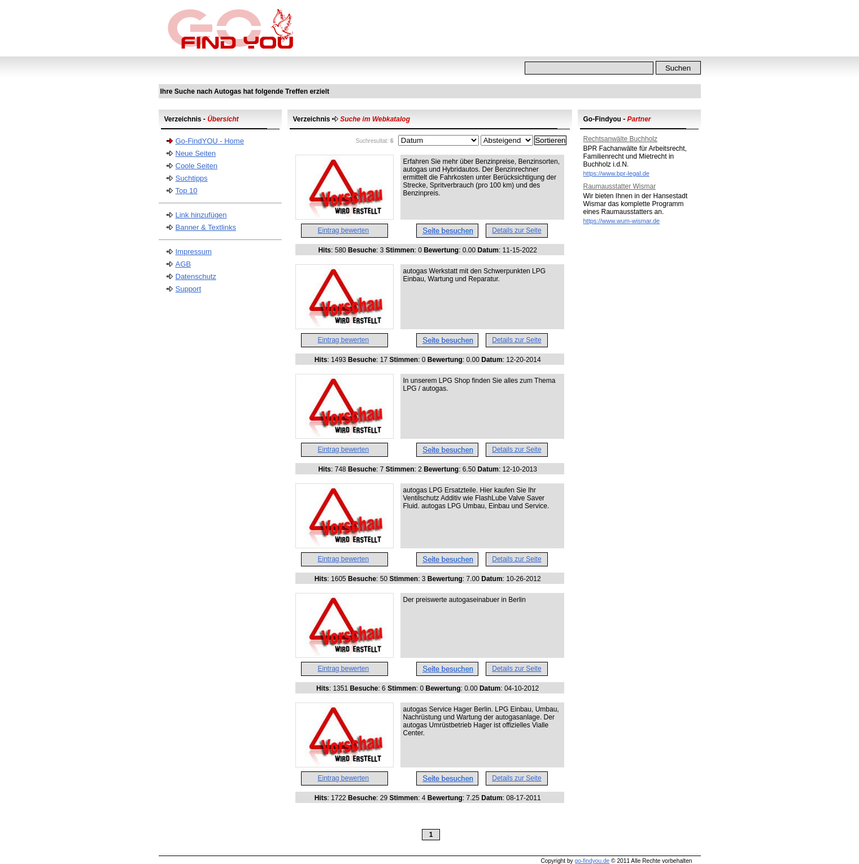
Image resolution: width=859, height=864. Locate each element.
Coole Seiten (196, 166)
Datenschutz (196, 276)
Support (189, 289)
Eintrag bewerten (343, 230)
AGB (183, 264)
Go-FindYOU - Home (210, 141)
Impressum (194, 251)
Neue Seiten (196, 153)
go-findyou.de (591, 861)
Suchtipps (192, 178)
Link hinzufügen (201, 215)
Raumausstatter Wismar (619, 186)
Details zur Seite (516, 230)
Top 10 (187, 190)
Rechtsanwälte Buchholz (620, 139)
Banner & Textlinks (206, 227)
